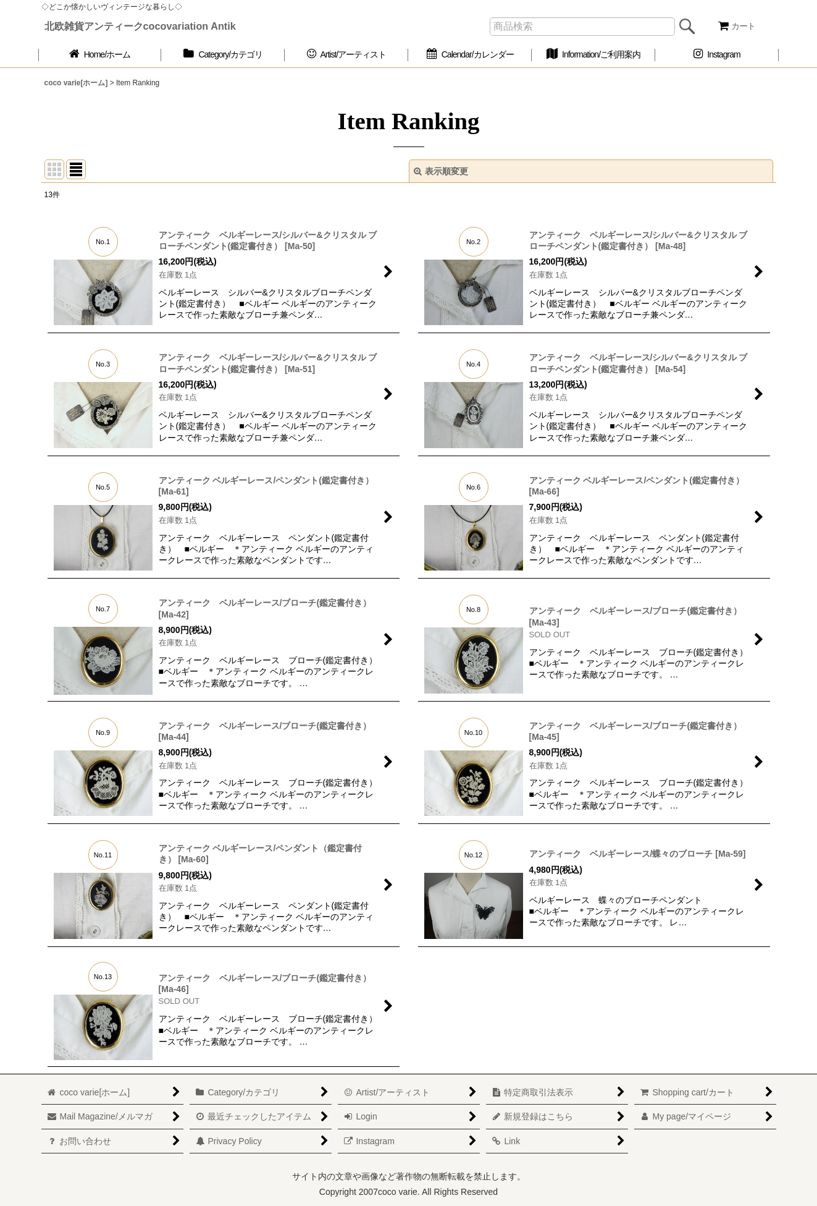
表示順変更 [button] (441, 171)
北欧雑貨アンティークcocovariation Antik (140, 26)
